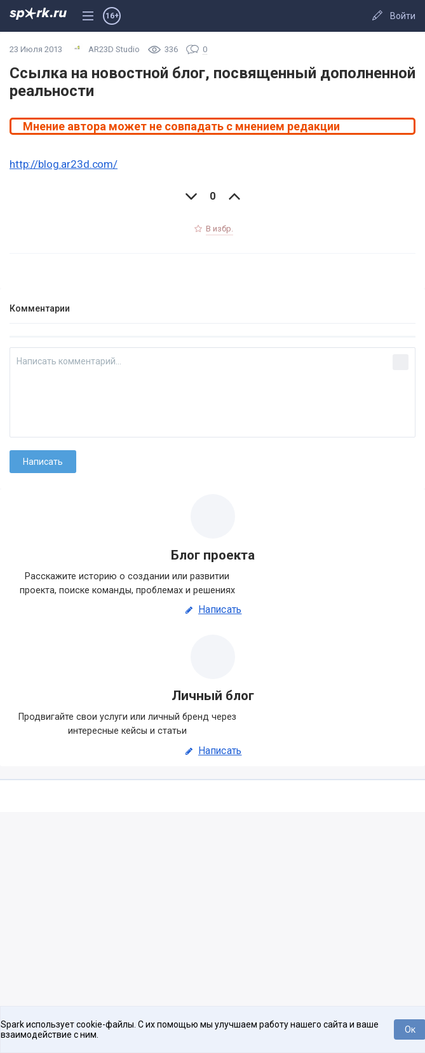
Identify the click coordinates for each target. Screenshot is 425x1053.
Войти (402, 16)
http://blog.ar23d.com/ (64, 164)
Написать (212, 610)
